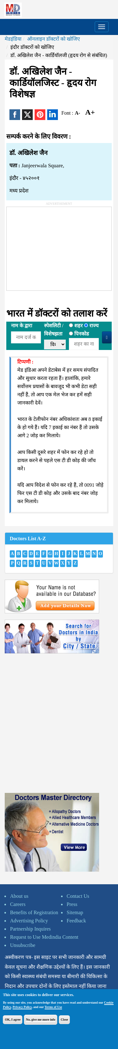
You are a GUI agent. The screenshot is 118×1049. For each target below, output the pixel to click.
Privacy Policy (22, 1007)
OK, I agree (12, 1019)
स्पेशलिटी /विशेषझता (53, 329)
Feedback (76, 920)
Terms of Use (53, 1007)
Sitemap (75, 912)
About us (19, 896)
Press (72, 904)
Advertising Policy (29, 920)
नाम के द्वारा (21, 325)
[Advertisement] (54, 246)
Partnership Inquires (30, 928)
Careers (17, 904)
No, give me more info (40, 1019)
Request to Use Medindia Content (44, 937)
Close (64, 1019)
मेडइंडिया (13, 39)
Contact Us (78, 896)
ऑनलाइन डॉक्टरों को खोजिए (53, 39)
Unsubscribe (22, 945)
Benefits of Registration (34, 912)
